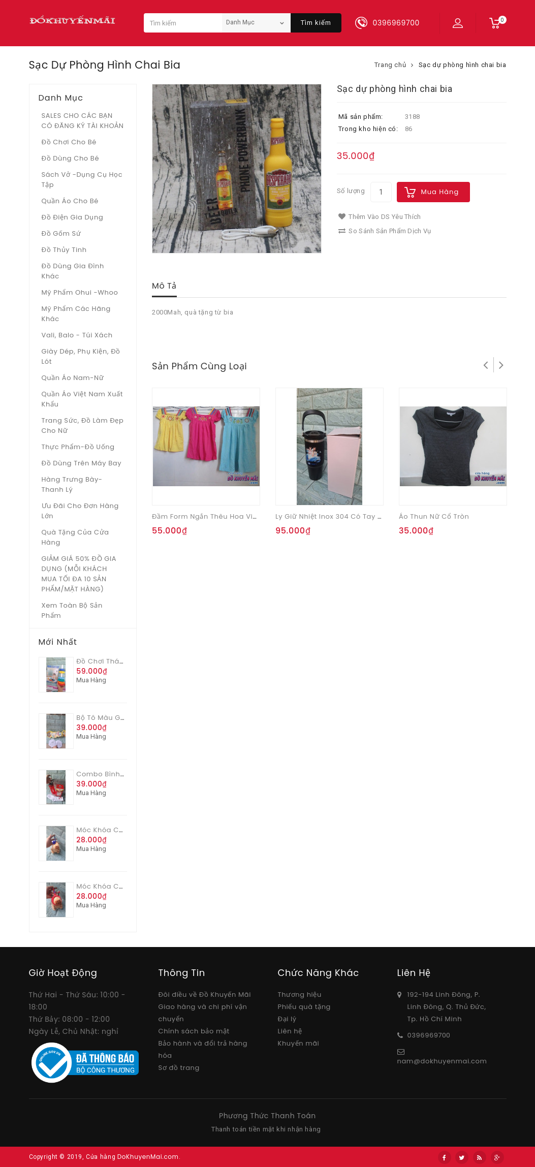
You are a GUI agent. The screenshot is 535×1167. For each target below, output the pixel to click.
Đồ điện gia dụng (73, 217)
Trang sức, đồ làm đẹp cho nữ (83, 425)
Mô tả (164, 286)
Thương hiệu (300, 994)
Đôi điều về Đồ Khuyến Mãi (205, 994)
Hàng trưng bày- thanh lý (72, 484)
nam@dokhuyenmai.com (442, 1061)
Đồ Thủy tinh (64, 250)
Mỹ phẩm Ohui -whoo (80, 292)
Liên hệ (290, 1031)
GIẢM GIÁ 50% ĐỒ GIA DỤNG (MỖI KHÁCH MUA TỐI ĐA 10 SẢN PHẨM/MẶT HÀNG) (79, 574)
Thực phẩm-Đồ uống (78, 447)
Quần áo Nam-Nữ (73, 378)
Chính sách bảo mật (194, 1031)
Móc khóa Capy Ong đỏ (118, 886)
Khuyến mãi (299, 1043)
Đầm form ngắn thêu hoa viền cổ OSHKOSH (230, 516)
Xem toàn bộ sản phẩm (72, 610)
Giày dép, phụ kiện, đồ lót (81, 356)
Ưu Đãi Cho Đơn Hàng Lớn (80, 511)
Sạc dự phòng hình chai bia (463, 65)
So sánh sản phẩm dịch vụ (384, 231)
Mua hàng (440, 192)
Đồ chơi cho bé (69, 142)
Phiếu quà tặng (304, 1007)
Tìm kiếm (316, 22)
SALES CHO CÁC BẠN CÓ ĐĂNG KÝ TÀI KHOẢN (83, 121)
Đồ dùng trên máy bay (82, 463)
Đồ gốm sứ (61, 233)
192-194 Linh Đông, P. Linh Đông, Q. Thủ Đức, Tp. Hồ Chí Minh (446, 1007)
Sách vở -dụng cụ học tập (82, 180)
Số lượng (351, 191)
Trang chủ (390, 65)
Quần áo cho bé (70, 201)
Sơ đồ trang (179, 1068)
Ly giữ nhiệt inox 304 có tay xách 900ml (347, 516)
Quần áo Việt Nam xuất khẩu (82, 399)
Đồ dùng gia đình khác (73, 271)
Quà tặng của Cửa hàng (75, 537)
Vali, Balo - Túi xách (77, 335)
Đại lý (287, 1019)
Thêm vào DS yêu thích (379, 216)
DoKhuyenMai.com (148, 1156)
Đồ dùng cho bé (71, 158)
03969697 (425, 1035)
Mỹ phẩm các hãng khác (76, 314)
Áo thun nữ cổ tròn (434, 516)
